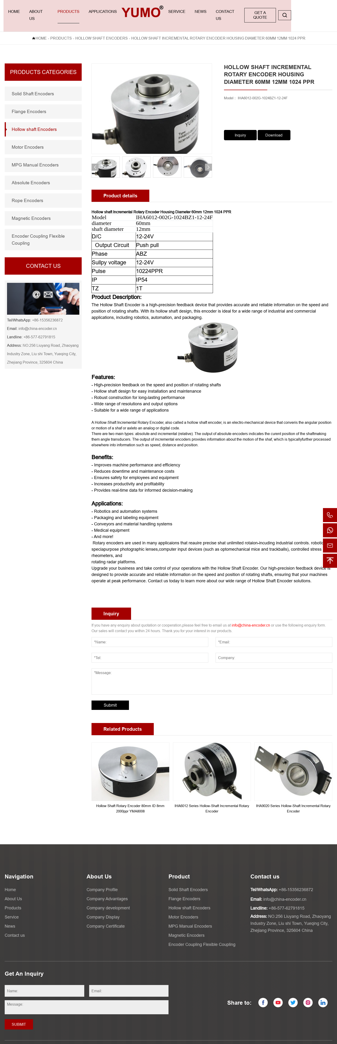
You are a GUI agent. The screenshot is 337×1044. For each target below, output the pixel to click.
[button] (95, 158)
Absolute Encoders (31, 174)
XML (328, 1038)
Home (16, 11)
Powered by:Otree (264, 1038)
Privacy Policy (291, 1038)
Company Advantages (107, 890)
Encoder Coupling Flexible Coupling (38, 231)
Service (201, 11)
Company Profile (102, 881)
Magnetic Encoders (31, 210)
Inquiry (240, 127)
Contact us (261, 11)
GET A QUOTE (299, 11)
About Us (45, 11)
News (229, 11)
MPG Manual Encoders (35, 156)
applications (117, 11)
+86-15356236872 (47, 312)
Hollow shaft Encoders (101, 30)
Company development (108, 899)
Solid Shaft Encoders (33, 85)
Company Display (103, 908)
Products (79, 11)
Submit (110, 696)
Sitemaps (314, 1038)
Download (273, 127)
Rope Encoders (27, 192)
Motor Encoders (28, 138)
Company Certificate (106, 917)
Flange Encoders (29, 103)
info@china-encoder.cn (37, 320)
